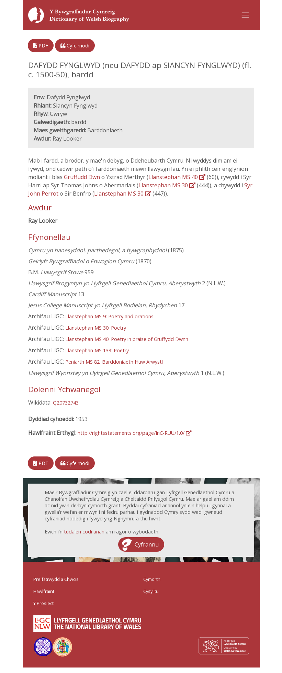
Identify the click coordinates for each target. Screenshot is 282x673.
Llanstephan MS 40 (176, 177)
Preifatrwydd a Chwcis (56, 579)
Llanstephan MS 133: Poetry (97, 350)
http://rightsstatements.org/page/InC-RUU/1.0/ (134, 433)
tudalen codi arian (84, 531)
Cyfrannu (147, 544)
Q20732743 (66, 402)
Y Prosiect (43, 603)
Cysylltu (151, 591)
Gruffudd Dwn (82, 177)
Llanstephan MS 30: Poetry (95, 327)
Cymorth (151, 579)
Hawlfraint (43, 591)
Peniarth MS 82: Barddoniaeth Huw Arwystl (114, 361)
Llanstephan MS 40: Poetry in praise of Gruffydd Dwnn (126, 339)
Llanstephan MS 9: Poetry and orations (109, 316)
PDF (40, 45)
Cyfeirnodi (74, 45)
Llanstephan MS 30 (166, 185)
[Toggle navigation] (245, 15)
